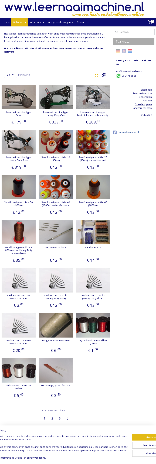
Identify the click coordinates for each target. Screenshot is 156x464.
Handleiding (145, 114)
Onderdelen (145, 96)
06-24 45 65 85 (129, 75)
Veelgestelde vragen (61, 22)
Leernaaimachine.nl (126, 132)
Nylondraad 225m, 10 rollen (18, 387)
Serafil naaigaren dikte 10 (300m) (55, 159)
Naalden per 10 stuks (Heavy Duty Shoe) (93, 297)
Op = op (8, 447)
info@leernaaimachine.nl (129, 71)
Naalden (8, 436)
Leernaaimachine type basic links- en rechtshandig (92, 114)
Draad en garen (12, 440)
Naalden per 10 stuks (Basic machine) (18, 297)
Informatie (37, 22)
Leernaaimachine (142, 93)
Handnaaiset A (93, 247)
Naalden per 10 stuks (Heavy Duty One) (56, 297)
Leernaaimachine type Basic (18, 114)
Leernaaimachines (14, 432)
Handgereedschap (14, 443)
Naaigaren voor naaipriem (55, 340)
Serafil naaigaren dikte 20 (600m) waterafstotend (93, 159)
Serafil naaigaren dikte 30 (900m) (18, 204)
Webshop (20, 22)
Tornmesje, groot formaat (56, 385)
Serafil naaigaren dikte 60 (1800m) (93, 204)
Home (6, 22)
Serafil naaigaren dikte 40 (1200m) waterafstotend (55, 204)
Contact (83, 22)
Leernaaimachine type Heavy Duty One (55, 114)
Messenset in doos (55, 247)
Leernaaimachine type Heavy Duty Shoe (18, 159)
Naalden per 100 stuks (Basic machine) (18, 342)
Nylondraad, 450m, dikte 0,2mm (93, 342)
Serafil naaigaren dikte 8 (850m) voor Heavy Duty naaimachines (18, 250)
